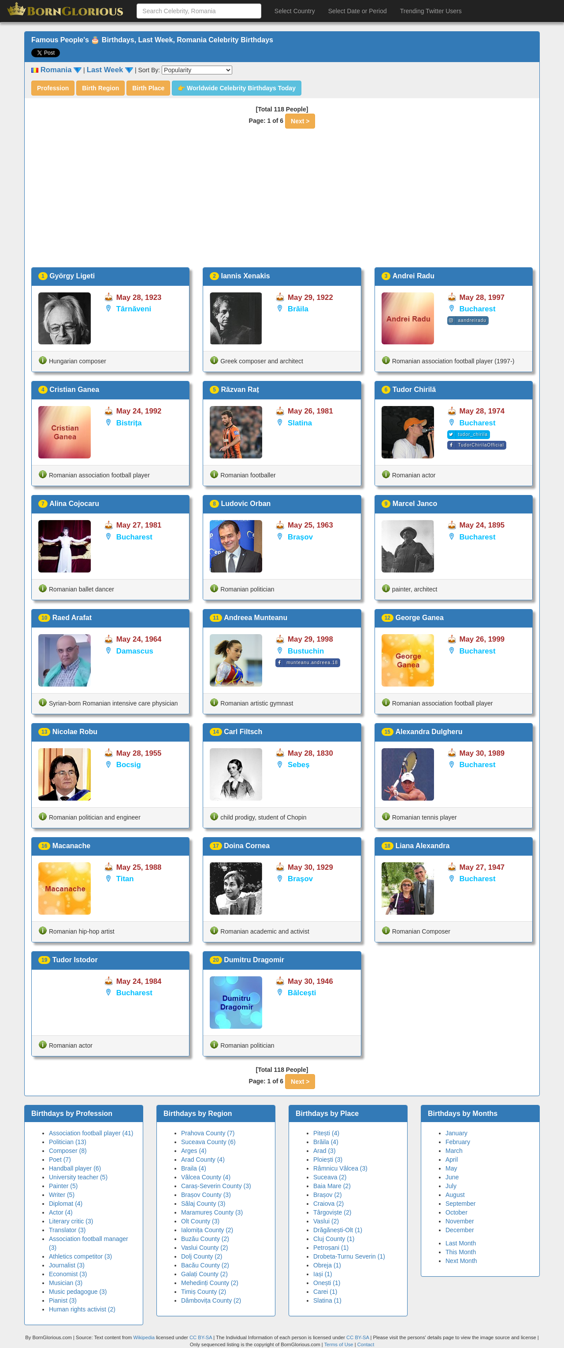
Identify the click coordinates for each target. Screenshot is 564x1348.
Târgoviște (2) (332, 1212)
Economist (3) (68, 1274)
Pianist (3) (63, 1300)
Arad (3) (324, 1150)
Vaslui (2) (326, 1221)
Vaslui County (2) (204, 1247)
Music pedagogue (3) (78, 1291)
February (457, 1141)
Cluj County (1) (333, 1238)
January (456, 1133)
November (459, 1221)
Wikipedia (144, 1337)
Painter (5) (63, 1185)
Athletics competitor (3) (80, 1256)
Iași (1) (322, 1274)
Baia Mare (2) (332, 1185)
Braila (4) (193, 1168)
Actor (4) (61, 1212)
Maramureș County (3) (212, 1212)
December (459, 1230)
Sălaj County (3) (203, 1203)
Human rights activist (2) (82, 1309)
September (460, 1203)
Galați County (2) (204, 1274)
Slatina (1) (327, 1300)
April (451, 1159)
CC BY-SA (200, 1337)
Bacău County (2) (205, 1265)
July (450, 1185)
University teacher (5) (78, 1177)
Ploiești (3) (327, 1159)
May (451, 1168)
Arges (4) (194, 1150)
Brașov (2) (327, 1194)
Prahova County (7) (207, 1133)
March (454, 1150)
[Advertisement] (282, 201)
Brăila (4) (325, 1141)
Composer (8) (68, 1150)
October (456, 1212)
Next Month (461, 1260)
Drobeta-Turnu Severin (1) (349, 1256)
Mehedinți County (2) (209, 1282)
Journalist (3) (67, 1265)
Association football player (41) (91, 1133)
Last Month (460, 1243)
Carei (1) (325, 1291)
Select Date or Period (357, 11)
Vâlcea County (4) (205, 1177)
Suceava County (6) (208, 1141)
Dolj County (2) (201, 1256)
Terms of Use (339, 1344)
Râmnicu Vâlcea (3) (340, 1168)
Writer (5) (61, 1194)
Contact (366, 1344)
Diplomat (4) (65, 1203)
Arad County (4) (203, 1159)
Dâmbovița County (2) (211, 1300)
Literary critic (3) (71, 1221)
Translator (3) (67, 1230)
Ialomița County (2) (207, 1230)
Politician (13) (67, 1141)
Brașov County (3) (206, 1194)
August (455, 1194)
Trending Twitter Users (431, 11)
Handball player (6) (75, 1168)
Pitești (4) (326, 1133)
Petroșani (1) (331, 1247)
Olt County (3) (200, 1221)
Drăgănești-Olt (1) (337, 1230)
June (452, 1177)
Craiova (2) (328, 1203)
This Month (460, 1252)
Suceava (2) (329, 1177)
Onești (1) (326, 1282)
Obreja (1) (327, 1265)
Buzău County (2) (205, 1238)
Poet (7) (60, 1159)
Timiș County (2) (203, 1291)
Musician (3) (65, 1282)
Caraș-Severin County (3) (216, 1185)
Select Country (295, 11)
